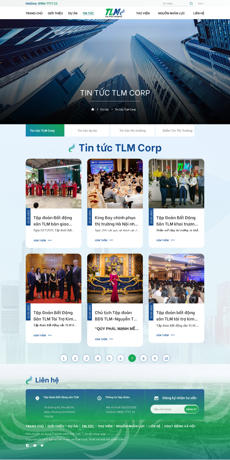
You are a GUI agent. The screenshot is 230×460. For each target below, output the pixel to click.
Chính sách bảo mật (68, 434)
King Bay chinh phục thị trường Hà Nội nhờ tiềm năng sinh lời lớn (116, 221)
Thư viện (143, 13)
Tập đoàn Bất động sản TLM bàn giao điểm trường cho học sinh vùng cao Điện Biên (54, 221)
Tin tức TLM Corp (47, 130)
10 (167, 358)
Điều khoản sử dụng (38, 434)
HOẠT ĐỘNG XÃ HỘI (179, 426)
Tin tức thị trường (137, 130)
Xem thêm (39, 240)
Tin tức (88, 13)
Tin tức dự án (92, 130)
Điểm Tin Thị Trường (183, 130)
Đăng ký (191, 409)
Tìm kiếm (192, 3)
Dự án (72, 13)
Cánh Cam (118, 439)
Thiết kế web (97, 439)
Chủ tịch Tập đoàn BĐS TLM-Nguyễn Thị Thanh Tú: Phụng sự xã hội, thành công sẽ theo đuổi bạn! (116, 316)
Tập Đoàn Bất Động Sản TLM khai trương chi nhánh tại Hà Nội (176, 221)
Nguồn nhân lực (171, 13)
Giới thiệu (55, 13)
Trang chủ (34, 13)
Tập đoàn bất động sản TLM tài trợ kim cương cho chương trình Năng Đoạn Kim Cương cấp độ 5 (177, 316)
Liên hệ (198, 13)
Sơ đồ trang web (95, 434)
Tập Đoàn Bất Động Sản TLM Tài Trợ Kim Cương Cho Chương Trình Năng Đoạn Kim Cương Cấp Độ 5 (54, 316)
